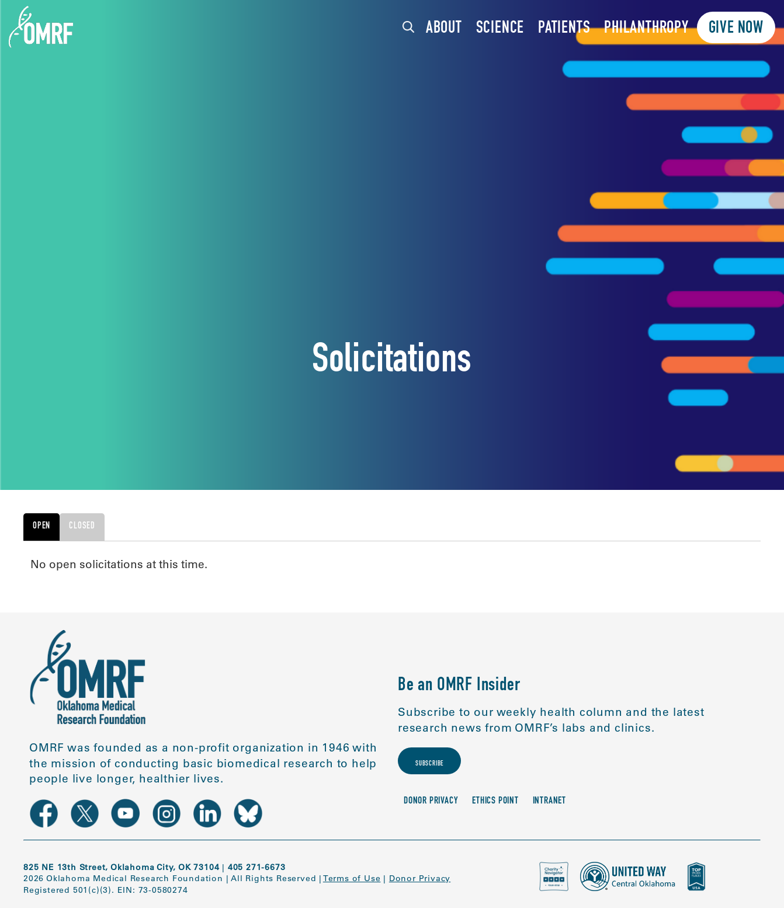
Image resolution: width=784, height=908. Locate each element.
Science (500, 28)
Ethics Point (495, 811)
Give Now (736, 28)
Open (41, 526)
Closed (82, 526)
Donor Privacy (431, 811)
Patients (564, 28)
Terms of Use (352, 878)
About (444, 28)
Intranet (549, 811)
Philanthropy (646, 28)
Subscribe (442, 768)
